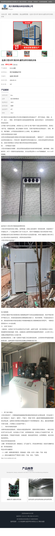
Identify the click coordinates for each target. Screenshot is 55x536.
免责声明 (28, 521)
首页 (9, 14)
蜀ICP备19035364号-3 (33, 516)
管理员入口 (34, 521)
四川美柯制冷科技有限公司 (24, 519)
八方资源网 (21, 521)
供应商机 (15, 14)
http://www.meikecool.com (8, 458)
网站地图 (41, 521)
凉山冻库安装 (24, 14)
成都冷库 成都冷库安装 (14, 499)
